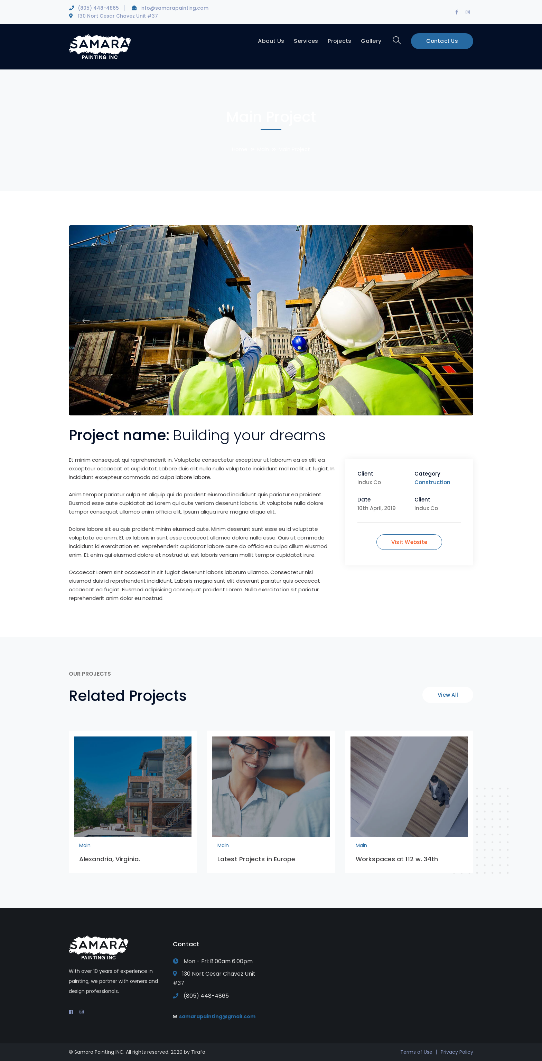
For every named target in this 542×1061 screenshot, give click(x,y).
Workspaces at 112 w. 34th (397, 859)
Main (263, 149)
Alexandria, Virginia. (109, 859)
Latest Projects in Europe (256, 859)
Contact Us (442, 41)
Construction (432, 482)
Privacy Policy (457, 1052)
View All (448, 694)
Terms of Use (416, 1052)
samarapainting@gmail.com (216, 1016)
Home (239, 149)
